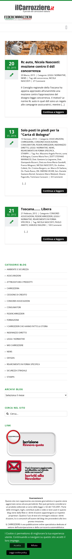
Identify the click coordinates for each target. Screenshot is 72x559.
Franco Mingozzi (28, 165)
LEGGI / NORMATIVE (57, 75)
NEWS (23, 78)
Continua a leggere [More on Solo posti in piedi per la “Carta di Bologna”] (53, 190)
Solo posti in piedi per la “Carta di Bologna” (40, 132)
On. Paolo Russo (28, 171)
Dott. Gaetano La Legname (44, 159)
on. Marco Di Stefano (57, 168)
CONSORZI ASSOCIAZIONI (46, 141)
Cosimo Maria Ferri (40, 156)
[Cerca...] (36, 413)
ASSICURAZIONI (56, 139)
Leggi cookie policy (18, 552)
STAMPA (25, 153)
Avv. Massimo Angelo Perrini (48, 153)
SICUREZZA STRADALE (17, 370)
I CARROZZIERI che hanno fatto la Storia (27, 326)
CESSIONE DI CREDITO (17, 294)
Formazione (13, 320)
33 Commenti (57, 177)
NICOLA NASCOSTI (45, 165)
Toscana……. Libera (36, 209)
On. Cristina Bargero (37, 168)
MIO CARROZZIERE (15, 345)
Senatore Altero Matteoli (47, 174)
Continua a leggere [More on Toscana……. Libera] (53, 239)
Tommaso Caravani (39, 177)
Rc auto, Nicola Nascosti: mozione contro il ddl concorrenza (40, 66)
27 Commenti (39, 81)
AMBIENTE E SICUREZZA (18, 269)
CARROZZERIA (27, 141)
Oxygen (10, 358)
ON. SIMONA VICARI (45, 171)
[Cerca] (7, 413)
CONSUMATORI (28, 144)
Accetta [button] (17, 545)
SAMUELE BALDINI (37, 225)
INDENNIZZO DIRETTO (17, 332)
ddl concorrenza (41, 78)
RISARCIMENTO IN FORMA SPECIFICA (37, 150)
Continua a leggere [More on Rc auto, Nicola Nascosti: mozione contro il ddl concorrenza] (53, 112)
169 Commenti (55, 225)
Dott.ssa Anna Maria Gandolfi (52, 162)
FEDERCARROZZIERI (44, 144)
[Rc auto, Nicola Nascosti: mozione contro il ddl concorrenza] (36, 48)
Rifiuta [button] (34, 545)
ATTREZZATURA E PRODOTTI (20, 282)
